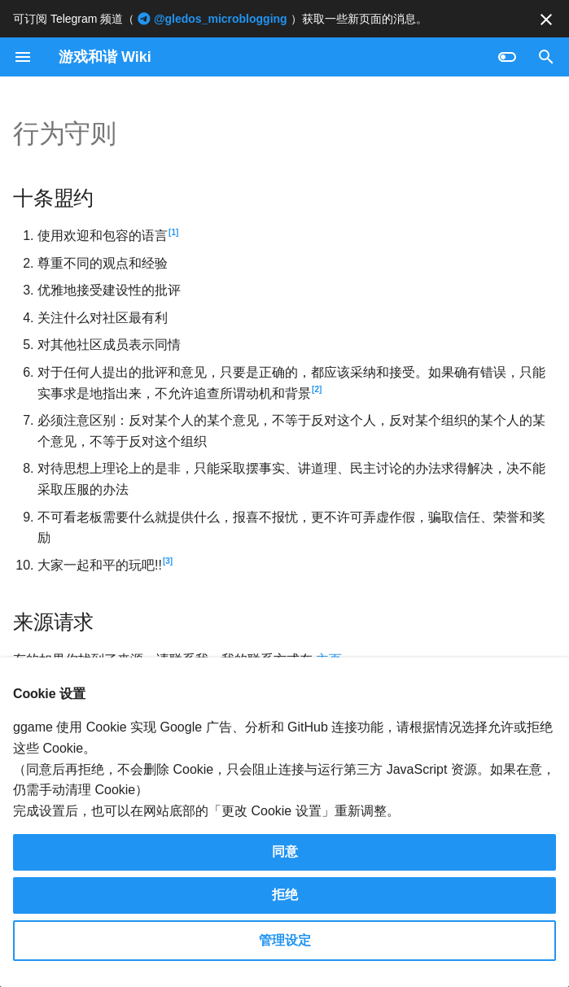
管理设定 (285, 940)
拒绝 (285, 895)
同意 (285, 851)
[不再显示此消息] (546, 19)
